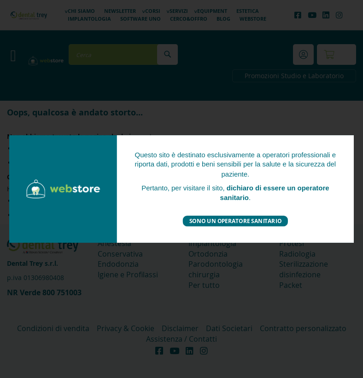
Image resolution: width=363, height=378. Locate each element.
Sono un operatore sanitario (235, 220)
